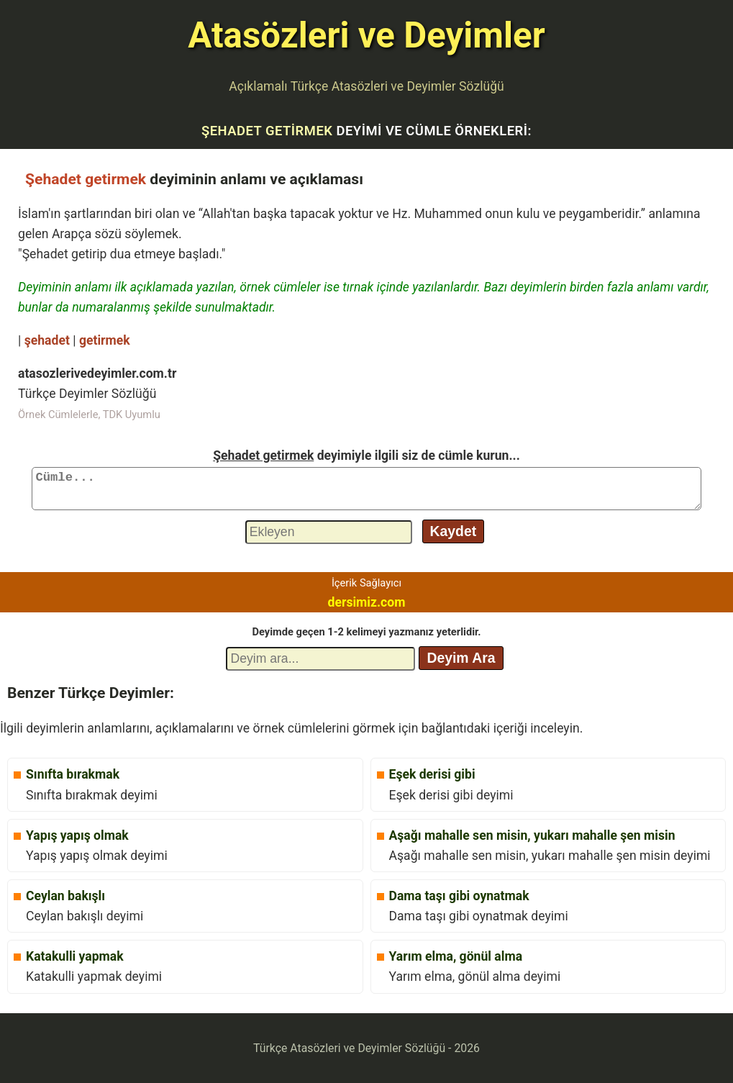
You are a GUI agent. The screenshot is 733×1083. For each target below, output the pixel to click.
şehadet (47, 340)
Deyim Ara (461, 658)
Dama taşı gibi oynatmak (459, 896)
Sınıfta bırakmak (72, 774)
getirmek (104, 340)
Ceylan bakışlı (65, 896)
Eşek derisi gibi (432, 774)
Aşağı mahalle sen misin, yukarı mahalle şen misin (532, 835)
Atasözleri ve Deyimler (366, 35)
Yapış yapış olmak (77, 835)
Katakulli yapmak (75, 956)
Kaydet (453, 531)
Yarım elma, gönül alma (456, 956)
